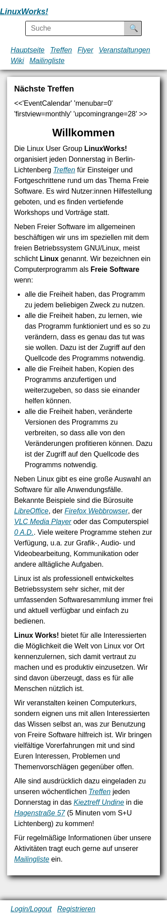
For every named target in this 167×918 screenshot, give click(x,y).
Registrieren (76, 909)
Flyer (85, 50)
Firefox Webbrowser (96, 511)
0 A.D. (24, 532)
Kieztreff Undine (99, 802)
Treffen (61, 50)
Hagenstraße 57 (39, 813)
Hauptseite (28, 50)
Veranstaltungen (124, 50)
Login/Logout (31, 909)
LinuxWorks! (24, 11)
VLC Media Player (42, 521)
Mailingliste (47, 60)
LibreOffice (31, 511)
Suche (140, 28)
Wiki (17, 60)
